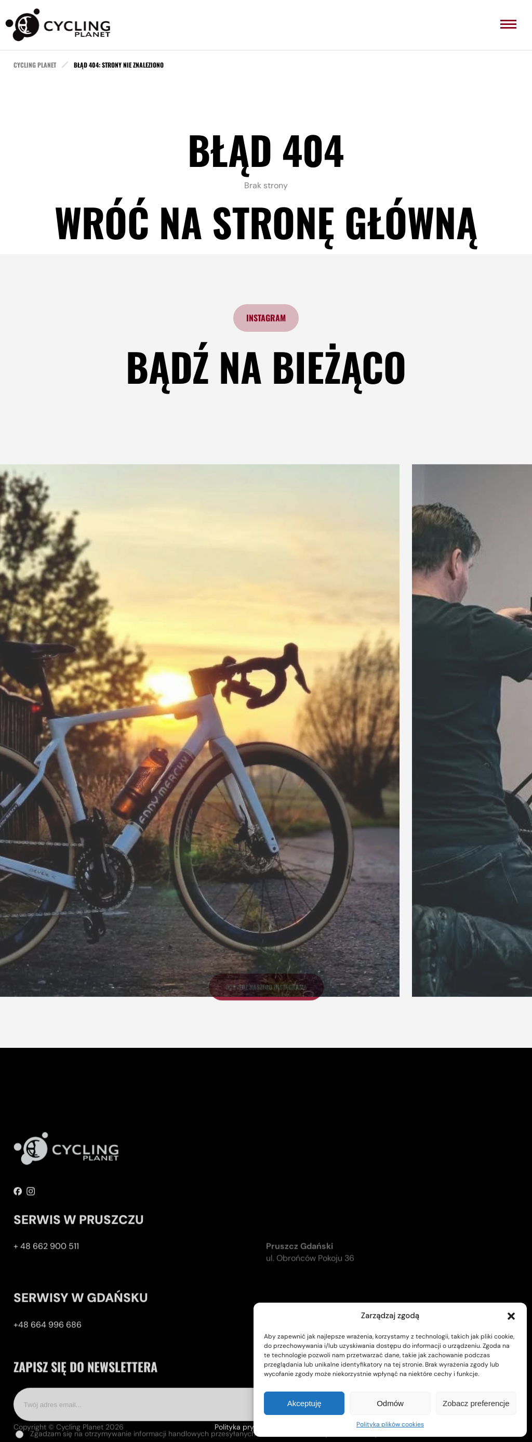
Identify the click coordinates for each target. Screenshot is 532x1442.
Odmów (390, 1403)
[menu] (508, 24)
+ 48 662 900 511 (46, 1288)
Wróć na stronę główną (266, 222)
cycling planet (35, 65)
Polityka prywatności (249, 1431)
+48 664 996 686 (48, 1366)
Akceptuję (304, 1403)
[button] (511, 1316)
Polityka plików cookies (390, 1424)
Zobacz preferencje (476, 1403)
